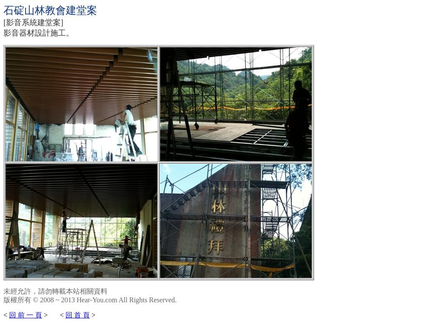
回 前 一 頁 (25, 315)
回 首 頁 (77, 315)
